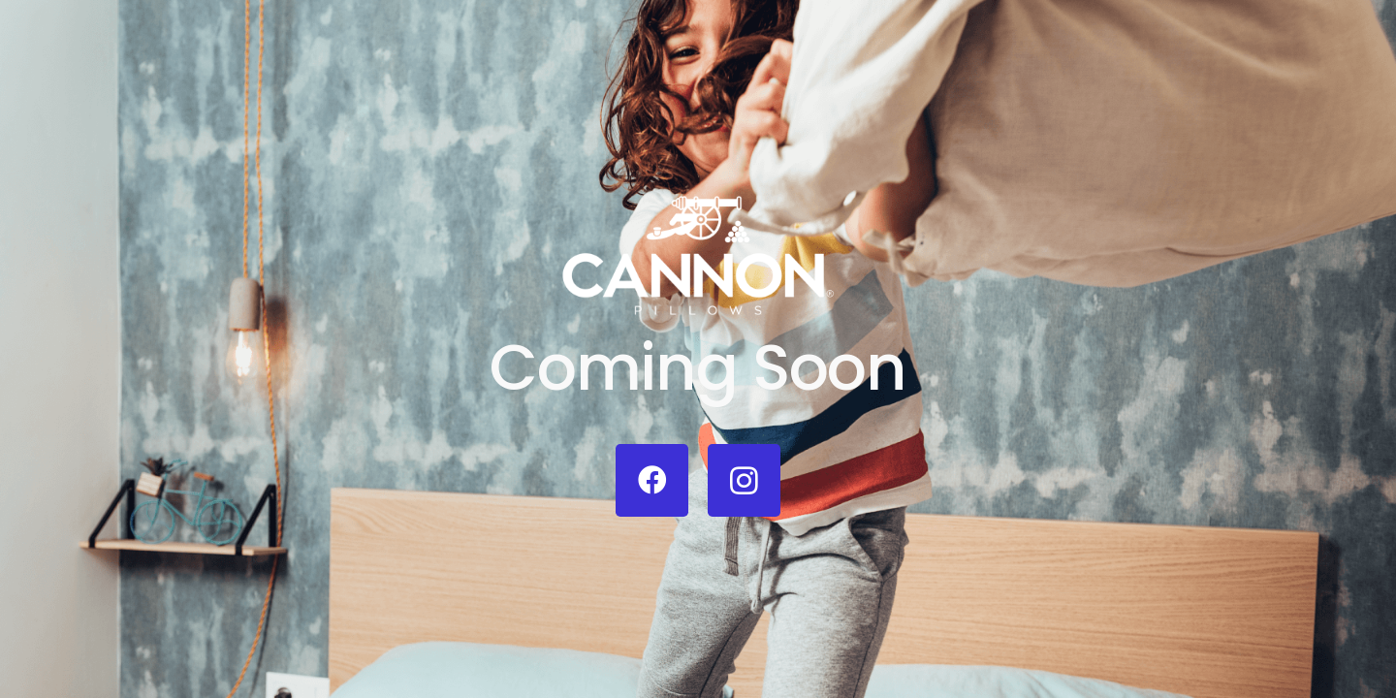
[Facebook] (652, 480)
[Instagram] (744, 480)
